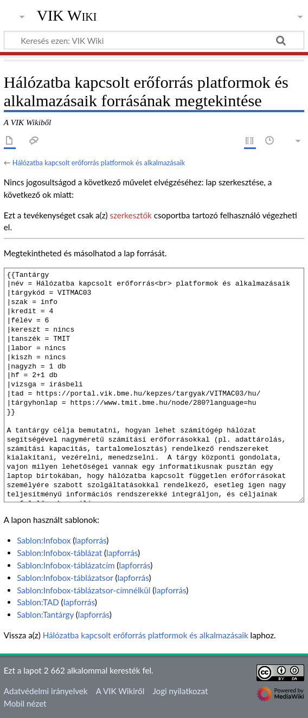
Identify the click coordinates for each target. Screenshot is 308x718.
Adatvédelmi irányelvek (46, 691)
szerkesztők (130, 215)
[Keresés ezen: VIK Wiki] (154, 40)
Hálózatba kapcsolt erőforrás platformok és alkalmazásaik (98, 162)
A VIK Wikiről (120, 691)
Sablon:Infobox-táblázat (59, 553)
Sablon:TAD (38, 602)
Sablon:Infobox (43, 540)
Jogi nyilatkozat (180, 691)
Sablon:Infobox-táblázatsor (65, 578)
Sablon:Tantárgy (45, 614)
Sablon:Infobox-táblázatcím (65, 565)
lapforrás (90, 540)
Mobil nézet (25, 703)
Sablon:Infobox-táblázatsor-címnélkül (83, 590)
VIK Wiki (67, 15)
